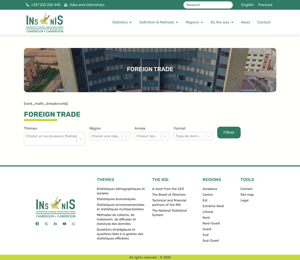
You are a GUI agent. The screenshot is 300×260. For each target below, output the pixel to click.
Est (205, 200)
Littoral (208, 212)
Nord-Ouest (211, 223)
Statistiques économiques (116, 199)
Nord (206, 218)
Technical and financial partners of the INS (169, 203)
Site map (247, 195)
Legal (244, 200)
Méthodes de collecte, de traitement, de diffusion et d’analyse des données (116, 219)
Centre (208, 195)
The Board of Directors (169, 195)
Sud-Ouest (211, 241)
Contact (246, 189)
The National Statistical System (169, 213)
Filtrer (228, 132)
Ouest (207, 229)
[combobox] (208, 5)
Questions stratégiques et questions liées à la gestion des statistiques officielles (120, 234)
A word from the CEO (168, 189)
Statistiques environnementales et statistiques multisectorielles (120, 207)
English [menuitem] (247, 5)
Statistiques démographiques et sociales (121, 191)
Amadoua (210, 189)
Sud (206, 235)
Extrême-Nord (213, 206)
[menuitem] (247, 5)
